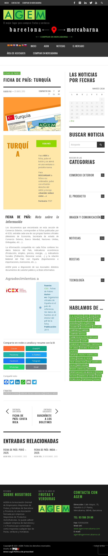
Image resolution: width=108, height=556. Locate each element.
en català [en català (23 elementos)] (74, 347)
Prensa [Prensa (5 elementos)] (99, 372)
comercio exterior (11, 393)
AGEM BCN (7, 456)
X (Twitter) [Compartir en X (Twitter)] (36, 354)
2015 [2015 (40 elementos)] (87, 316)
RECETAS (74, 259)
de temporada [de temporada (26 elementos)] (95, 344)
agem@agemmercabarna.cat (87, 534)
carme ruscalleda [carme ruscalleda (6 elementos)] (78, 337)
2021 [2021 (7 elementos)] (78, 319)
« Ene (71, 121)
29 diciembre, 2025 (19, 456)
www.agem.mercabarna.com (87, 528)
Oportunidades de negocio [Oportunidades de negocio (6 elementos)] (82, 372)
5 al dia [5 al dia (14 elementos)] (73, 316)
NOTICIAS (75, 238)
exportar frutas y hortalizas (31, 393)
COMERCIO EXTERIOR (81, 175)
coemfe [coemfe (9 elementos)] (84, 340)
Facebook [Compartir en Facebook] (14, 361)
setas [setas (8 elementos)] (98, 375)
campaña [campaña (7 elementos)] (85, 330)
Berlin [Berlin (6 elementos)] (82, 323)
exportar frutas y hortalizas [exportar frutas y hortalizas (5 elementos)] (83, 354)
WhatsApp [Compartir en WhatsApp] (14, 367)
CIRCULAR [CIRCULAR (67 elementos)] (93, 337)
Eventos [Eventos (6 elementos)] (73, 351)
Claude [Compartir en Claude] (14, 348)
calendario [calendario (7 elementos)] (86, 326)
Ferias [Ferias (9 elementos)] (73, 358)
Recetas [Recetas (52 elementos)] (73, 375)
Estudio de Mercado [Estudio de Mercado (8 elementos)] (89, 347)
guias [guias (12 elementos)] (72, 365)
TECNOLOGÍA (76, 280)
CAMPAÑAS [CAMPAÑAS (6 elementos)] (74, 330)
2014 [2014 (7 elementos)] (81, 316)
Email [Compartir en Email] (36, 367)
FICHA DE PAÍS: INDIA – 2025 (45, 451)
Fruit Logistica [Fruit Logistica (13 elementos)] (94, 361)
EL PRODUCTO (77, 196)
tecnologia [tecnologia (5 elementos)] (75, 379)
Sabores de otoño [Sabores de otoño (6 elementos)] (87, 375)
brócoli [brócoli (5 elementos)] (90, 323)
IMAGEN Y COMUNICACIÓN (85, 217)
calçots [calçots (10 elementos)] (97, 326)
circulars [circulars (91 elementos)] (75, 340)
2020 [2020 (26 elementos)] (72, 319)
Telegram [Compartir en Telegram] (36, 361)
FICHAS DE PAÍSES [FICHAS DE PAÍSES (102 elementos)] (84, 358)
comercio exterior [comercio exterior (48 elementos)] (78, 344)
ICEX (46, 288)
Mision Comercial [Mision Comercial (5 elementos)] (78, 368)
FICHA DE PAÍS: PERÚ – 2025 (14, 451)
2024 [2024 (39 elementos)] (84, 319)
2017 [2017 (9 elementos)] (98, 316)
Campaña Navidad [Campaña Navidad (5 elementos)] (78, 333)
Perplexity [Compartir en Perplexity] (14, 354)
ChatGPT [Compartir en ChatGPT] (36, 348)
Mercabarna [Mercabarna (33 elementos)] (82, 365)
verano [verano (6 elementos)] (97, 379)
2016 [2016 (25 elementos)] (92, 316)
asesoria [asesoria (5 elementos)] (74, 323)
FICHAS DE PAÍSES (12, 73)
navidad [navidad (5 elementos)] (91, 368)
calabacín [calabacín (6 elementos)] (74, 326)
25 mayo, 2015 (19, 91)
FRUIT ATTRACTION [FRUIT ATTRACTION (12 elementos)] (77, 361)
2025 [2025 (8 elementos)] (90, 319)
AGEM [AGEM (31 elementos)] (96, 319)
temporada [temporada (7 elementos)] (87, 379)
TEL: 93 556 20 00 (83, 517)
